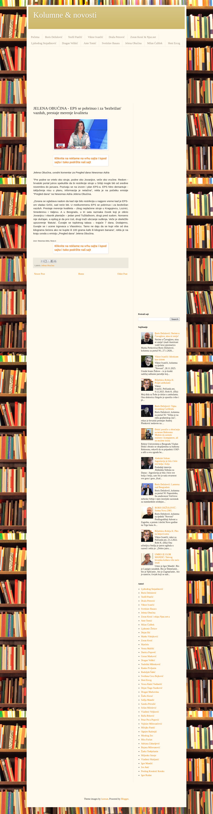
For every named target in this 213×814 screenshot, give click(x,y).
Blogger (124, 799)
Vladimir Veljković (150, 712)
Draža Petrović (117, 37)
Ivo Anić (145, 767)
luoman (104, 799)
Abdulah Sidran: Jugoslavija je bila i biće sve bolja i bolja (166, 461)
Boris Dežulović (53, 37)
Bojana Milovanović (150, 747)
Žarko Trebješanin (149, 751)
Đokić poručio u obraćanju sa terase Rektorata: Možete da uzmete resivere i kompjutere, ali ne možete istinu (167, 435)
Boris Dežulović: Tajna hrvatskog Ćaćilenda (165, 407)
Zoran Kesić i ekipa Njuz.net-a (155, 616)
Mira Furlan (146, 739)
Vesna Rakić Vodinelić (151, 684)
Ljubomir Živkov (149, 628)
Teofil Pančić (75, 37)
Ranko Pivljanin (148, 668)
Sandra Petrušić (148, 704)
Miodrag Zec (147, 735)
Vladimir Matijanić (150, 759)
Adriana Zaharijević (150, 743)
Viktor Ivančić (95, 37)
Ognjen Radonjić (149, 731)
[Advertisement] (106, 74)
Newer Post (39, 274)
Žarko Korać (147, 696)
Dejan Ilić (145, 632)
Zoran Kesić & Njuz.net (143, 37)
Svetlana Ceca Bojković (152, 676)
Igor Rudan (146, 775)
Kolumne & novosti (65, 14)
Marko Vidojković (149, 636)
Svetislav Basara (110, 43)
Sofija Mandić (147, 700)
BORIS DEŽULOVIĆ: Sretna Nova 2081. (165, 509)
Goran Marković (149, 656)
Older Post (122, 274)
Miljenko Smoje (148, 755)
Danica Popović (148, 652)
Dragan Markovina (150, 692)
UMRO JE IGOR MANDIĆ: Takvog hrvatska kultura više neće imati (167, 558)
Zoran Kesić (147, 640)
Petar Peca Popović (150, 720)
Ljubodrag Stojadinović (43, 43)
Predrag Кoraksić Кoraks (152, 771)
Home (81, 274)
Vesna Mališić (147, 648)
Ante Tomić (90, 43)
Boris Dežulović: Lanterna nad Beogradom (167, 486)
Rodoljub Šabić (148, 672)
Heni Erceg (174, 43)
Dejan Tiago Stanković (151, 688)
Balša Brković (147, 716)
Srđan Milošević (148, 708)
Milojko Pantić (148, 727)
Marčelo (145, 644)
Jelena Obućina (133, 43)
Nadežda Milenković (151, 664)
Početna (35, 37)
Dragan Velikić (70, 43)
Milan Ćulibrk (154, 43)
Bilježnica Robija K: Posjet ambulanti (164, 381)
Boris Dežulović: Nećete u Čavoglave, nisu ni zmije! (167, 334)
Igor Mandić (147, 763)
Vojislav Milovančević (151, 724)
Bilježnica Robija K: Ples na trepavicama (166, 532)
